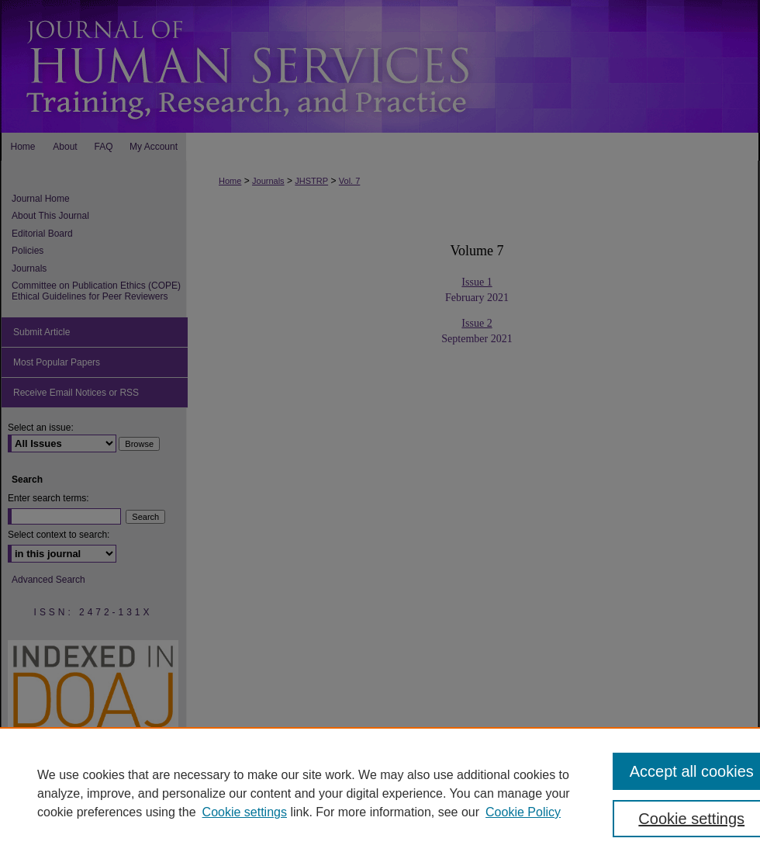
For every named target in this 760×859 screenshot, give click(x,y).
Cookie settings (244, 812)
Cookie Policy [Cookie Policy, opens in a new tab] (523, 812)
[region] (380, 793)
